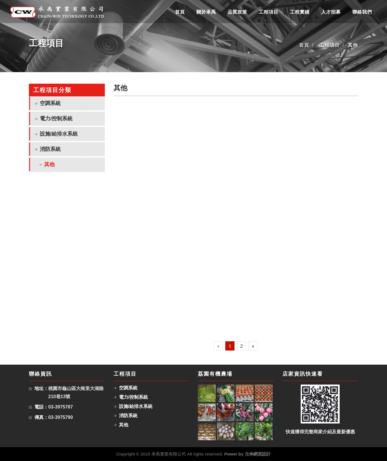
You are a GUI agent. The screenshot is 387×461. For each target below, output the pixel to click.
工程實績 (300, 12)
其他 (49, 164)
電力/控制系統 (56, 118)
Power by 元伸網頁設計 (247, 453)
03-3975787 (60, 406)
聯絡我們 (362, 12)
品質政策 (237, 12)
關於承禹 (206, 12)
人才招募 (331, 12)
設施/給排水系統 (59, 134)
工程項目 (268, 12)
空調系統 (50, 103)
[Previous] (218, 346)
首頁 (180, 12)
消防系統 (50, 149)
